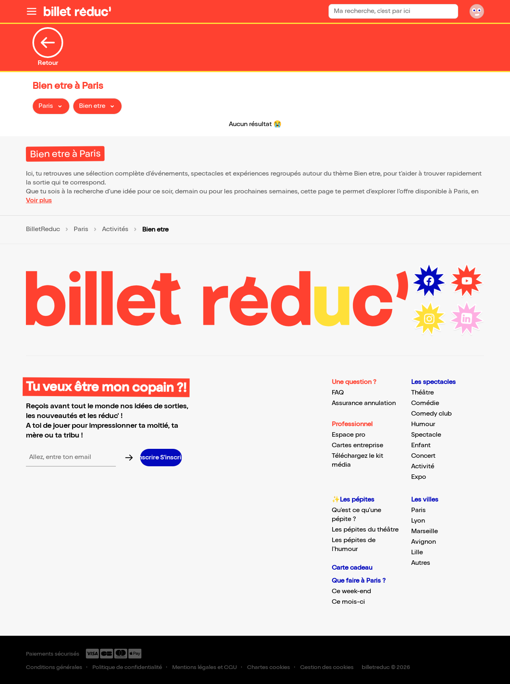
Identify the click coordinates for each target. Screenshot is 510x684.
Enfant (421, 445)
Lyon (418, 521)
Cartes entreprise (357, 445)
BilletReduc (43, 229)
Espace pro (348, 435)
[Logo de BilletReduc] (77, 11)
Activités (115, 229)
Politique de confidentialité (127, 667)
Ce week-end (351, 591)
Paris (81, 229)
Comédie (425, 403)
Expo (418, 477)
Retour (47, 47)
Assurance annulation (364, 403)
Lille (417, 552)
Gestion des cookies (327, 667)
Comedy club (431, 414)
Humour (423, 424)
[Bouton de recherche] (451, 11)
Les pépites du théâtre (365, 530)
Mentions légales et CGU (204, 667)
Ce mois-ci (348, 602)
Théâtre (422, 393)
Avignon (423, 542)
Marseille (424, 531)
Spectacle (426, 435)
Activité (422, 466)
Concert (423, 456)
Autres (420, 563)
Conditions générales (54, 667)
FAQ (338, 393)
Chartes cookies (268, 667)
